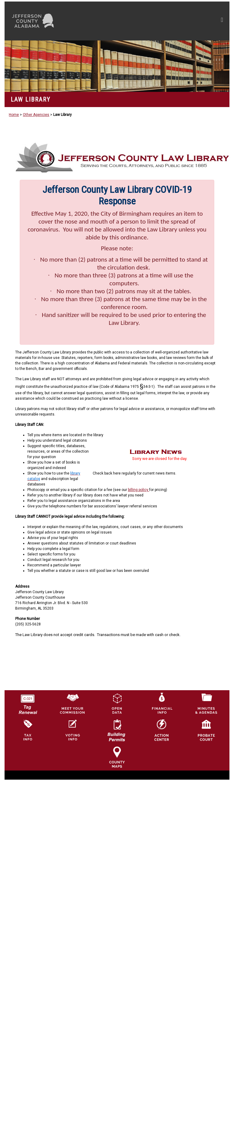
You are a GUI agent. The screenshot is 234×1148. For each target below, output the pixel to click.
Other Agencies (36, 115)
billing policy (138, 490)
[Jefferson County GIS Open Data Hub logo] (117, 703)
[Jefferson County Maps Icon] (117, 757)
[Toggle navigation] (164, 21)
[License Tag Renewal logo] (27, 702)
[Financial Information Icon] (161, 703)
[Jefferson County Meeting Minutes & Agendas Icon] (206, 703)
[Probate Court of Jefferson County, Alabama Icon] (206, 730)
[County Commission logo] (72, 703)
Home (14, 115)
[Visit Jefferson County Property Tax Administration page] (27, 730)
